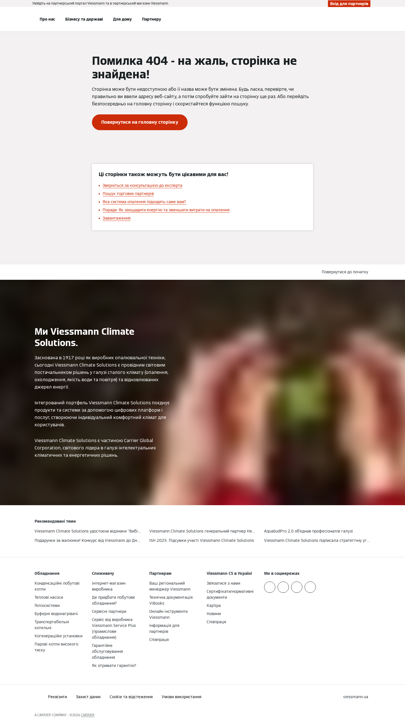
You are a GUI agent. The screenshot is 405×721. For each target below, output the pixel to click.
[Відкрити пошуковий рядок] (367, 19)
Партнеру (151, 19)
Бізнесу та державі (84, 19)
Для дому (122, 19)
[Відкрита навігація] (16, 19)
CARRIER (87, 715)
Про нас (47, 19)
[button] (346, 272)
